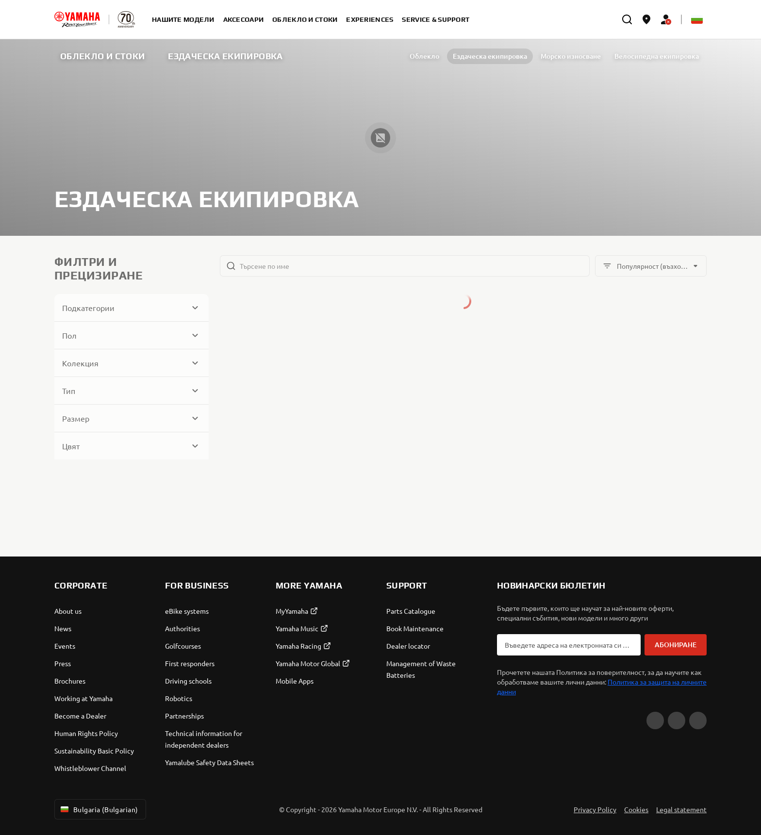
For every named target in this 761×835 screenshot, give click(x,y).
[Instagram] (698, 720)
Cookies (636, 809)
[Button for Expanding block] (131, 307)
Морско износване (529, 56)
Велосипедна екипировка (615, 56)
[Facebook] (676, 720)
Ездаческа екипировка (449, 56)
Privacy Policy (595, 809)
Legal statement (681, 809)
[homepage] (77, 19)
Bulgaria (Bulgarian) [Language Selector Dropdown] (98, 809)
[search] (627, 19)
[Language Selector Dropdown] (697, 19)
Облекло (383, 56)
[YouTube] (655, 720)
